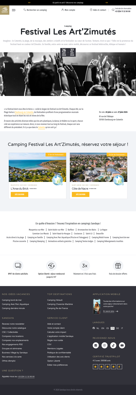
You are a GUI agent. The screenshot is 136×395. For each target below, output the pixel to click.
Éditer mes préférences (57, 365)
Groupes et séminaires (12, 348)
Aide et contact (54, 324)
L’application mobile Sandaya (60, 336)
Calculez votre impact (56, 332)
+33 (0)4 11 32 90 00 (26, 377)
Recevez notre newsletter (13, 324)
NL (98, 328)
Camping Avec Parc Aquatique (15, 304)
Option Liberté (53, 361)
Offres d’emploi (8, 361)
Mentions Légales (55, 348)
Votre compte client (56, 328)
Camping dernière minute (13, 308)
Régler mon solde (55, 340)
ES (108, 328)
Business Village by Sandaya (14, 353)
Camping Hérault (54, 300)
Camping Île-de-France (57, 308)
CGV (49, 344)
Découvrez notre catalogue (14, 328)
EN (102, 328)
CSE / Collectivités (10, 332)
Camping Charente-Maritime (60, 304)
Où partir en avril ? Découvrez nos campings (68, 3)
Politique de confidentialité (59, 353)
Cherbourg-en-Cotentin (24, 112)
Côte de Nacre (80, 188)
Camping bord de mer (12, 300)
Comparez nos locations (13, 336)
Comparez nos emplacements (15, 340)
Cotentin (41, 127)
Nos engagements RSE (12, 344)
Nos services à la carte (12, 357)
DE (117, 328)
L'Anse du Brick (19, 188)
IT (122, 328)
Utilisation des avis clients (58, 357)
